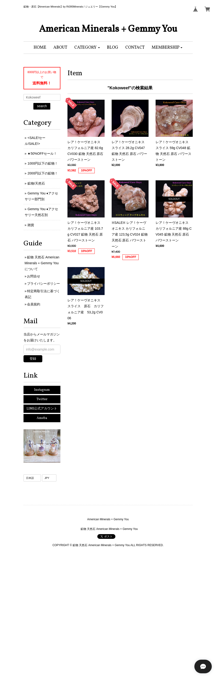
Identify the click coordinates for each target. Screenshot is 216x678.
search (42, 106)
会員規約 (33, 304)
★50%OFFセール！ (42, 153)
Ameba (42, 418)
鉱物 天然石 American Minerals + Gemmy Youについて (42, 263)
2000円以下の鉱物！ (42, 173)
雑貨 (30, 225)
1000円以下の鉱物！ (42, 163)
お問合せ (33, 276)
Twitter (41, 399)
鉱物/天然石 (36, 183)
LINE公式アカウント (42, 408)
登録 (33, 358)
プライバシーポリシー (43, 283)
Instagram (42, 390)
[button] (87, 48)
